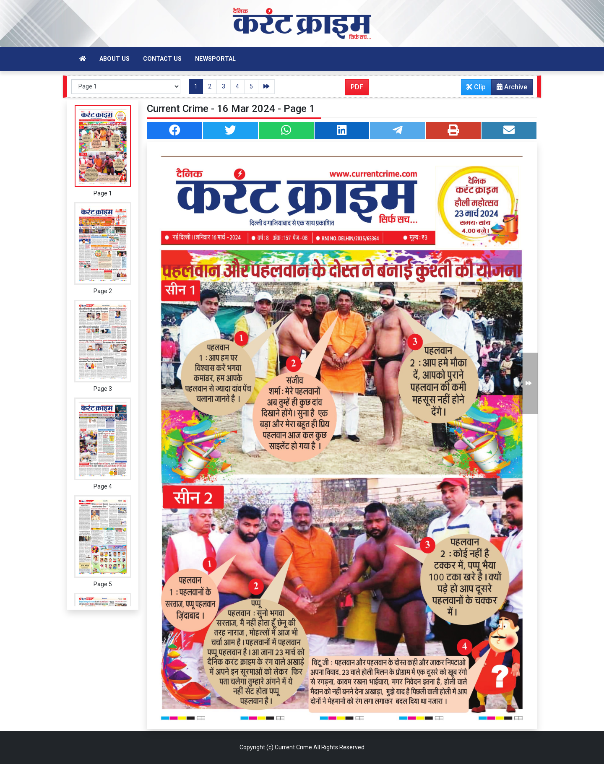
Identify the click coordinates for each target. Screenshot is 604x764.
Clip (476, 87)
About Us (114, 58)
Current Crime (293, 747)
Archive (509, 89)
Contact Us (162, 58)
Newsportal (215, 58)
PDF (357, 87)
